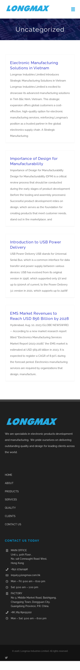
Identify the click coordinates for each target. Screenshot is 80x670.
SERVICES (11, 499)
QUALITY (10, 507)
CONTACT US (13, 524)
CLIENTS (10, 516)
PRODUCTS (12, 491)
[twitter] (6, 657)
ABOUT (9, 483)
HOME (8, 474)
